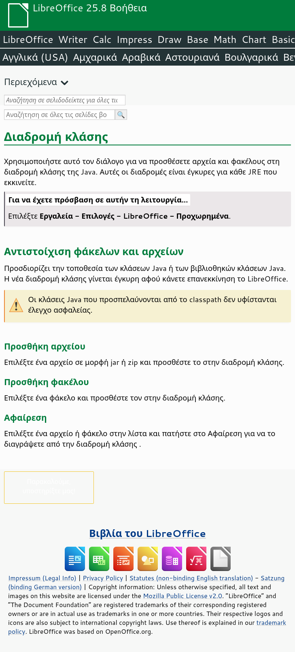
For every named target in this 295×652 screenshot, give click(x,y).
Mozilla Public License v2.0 (182, 595)
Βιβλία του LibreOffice (147, 533)
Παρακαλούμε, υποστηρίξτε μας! (48, 486)
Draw (169, 39)
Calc (102, 39)
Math (225, 39)
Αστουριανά (193, 57)
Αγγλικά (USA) (35, 57)
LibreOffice (27, 39)
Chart (253, 39)
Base (197, 39)
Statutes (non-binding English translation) (191, 577)
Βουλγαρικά (251, 57)
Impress (135, 39)
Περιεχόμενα (30, 81)
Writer (72, 39)
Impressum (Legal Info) (42, 577)
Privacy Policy (103, 577)
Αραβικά (141, 57)
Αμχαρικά (95, 57)
